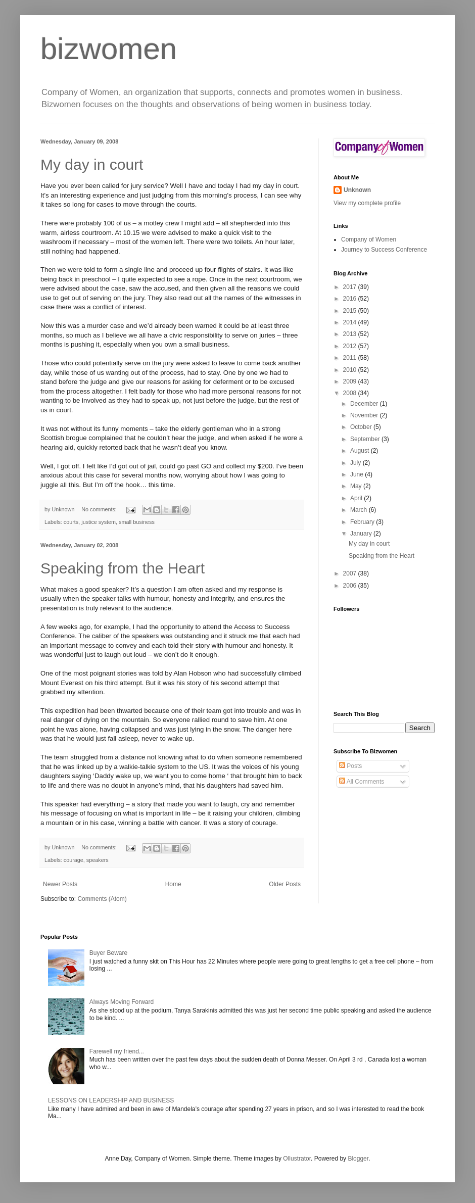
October (361, 426)
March (359, 509)
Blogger (358, 1158)
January (361, 533)
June (357, 474)
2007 (350, 573)
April (357, 498)
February (363, 521)
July (356, 462)
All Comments (361, 781)
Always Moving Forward (121, 1001)
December (365, 403)
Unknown (357, 190)
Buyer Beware (108, 952)
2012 (350, 346)
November (365, 415)
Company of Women (368, 239)
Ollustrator (297, 1158)
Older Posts (285, 884)
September (366, 439)
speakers (97, 860)
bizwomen (108, 49)
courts (71, 522)
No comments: (99, 509)
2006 (350, 585)
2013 (350, 334)
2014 (350, 322)
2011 (350, 357)
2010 (350, 369)
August (360, 450)
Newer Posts (60, 884)
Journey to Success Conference (384, 249)
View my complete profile (367, 203)
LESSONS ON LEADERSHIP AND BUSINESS (111, 1100)
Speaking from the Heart (122, 568)
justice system (98, 522)
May (356, 486)
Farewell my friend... (116, 1051)
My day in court (91, 164)
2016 (350, 298)
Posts (350, 765)
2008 (350, 393)
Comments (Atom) (101, 898)
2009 (350, 381)
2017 (350, 287)
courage (73, 860)
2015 (350, 310)
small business (137, 522)
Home (173, 884)
